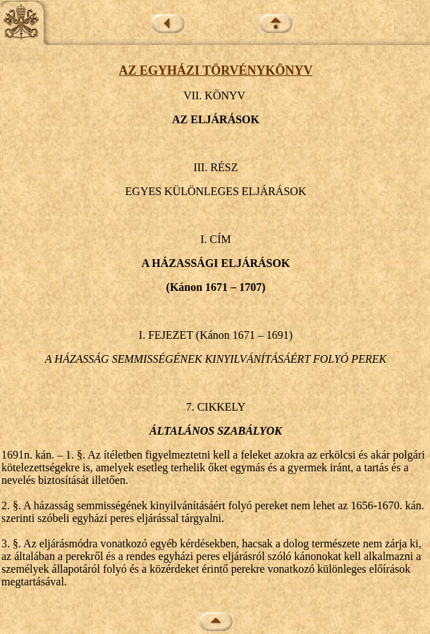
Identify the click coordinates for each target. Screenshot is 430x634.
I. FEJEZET (166, 335)
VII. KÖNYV (214, 95)
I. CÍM (215, 239)
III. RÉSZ (215, 167)
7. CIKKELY (216, 407)
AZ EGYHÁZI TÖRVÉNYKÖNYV (215, 70)
